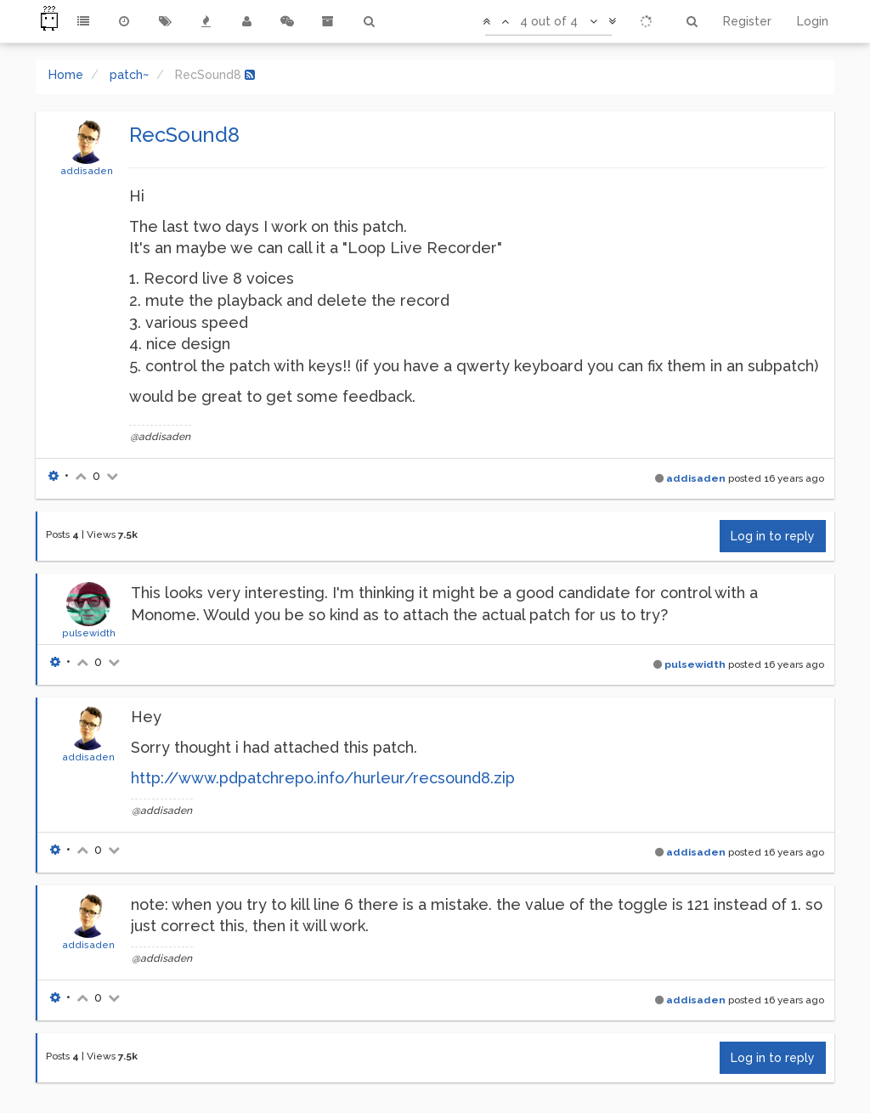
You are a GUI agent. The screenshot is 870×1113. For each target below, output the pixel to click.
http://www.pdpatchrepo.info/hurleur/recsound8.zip (323, 778)
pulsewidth (89, 633)
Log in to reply (773, 536)
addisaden (86, 171)
